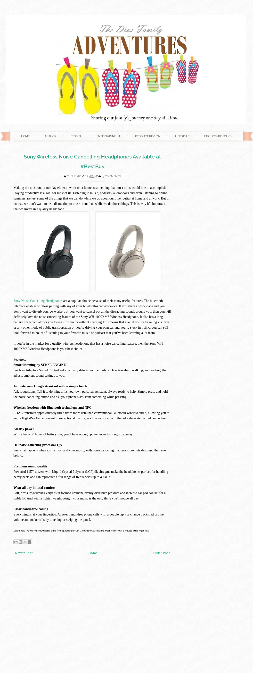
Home (25, 136)
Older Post (161, 552)
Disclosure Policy (218, 136)
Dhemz (76, 176)
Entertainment (108, 136)
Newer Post (24, 552)
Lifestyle (182, 136)
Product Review (147, 136)
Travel (76, 136)
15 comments (111, 176)
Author (50, 136)
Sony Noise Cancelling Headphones (38, 301)
